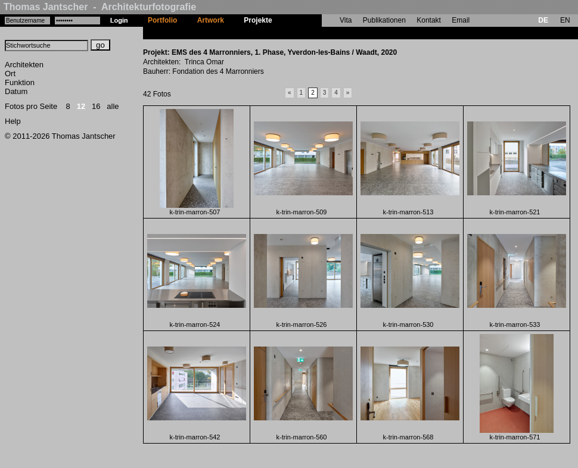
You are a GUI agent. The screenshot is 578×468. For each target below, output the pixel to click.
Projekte (258, 20)
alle (113, 106)
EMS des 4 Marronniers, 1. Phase (338, 33)
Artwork (210, 20)
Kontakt (429, 20)
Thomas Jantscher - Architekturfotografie (100, 7)
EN (565, 20)
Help (13, 121)
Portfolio (162, 20)
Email (461, 20)
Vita (346, 20)
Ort (10, 73)
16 (96, 106)
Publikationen (384, 20)
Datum (16, 91)
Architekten (24, 64)
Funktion (20, 82)
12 (81, 106)
